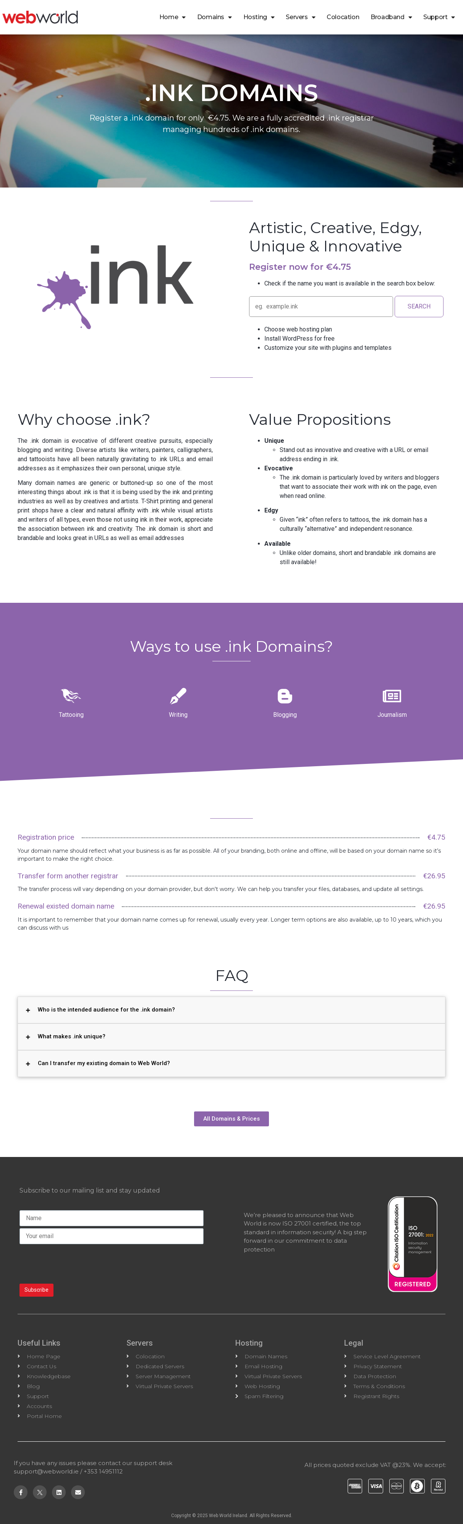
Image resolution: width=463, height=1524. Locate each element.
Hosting (259, 17)
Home (172, 17)
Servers (300, 17)
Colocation (343, 17)
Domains (214, 17)
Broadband (391, 17)
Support (439, 17)
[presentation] (77, 1263)
